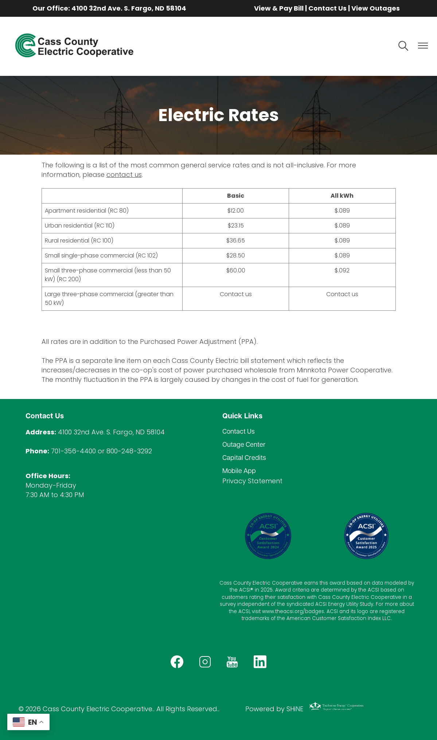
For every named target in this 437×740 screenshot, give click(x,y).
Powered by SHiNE (274, 708)
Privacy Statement (252, 480)
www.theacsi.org (282, 611)
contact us (124, 174)
